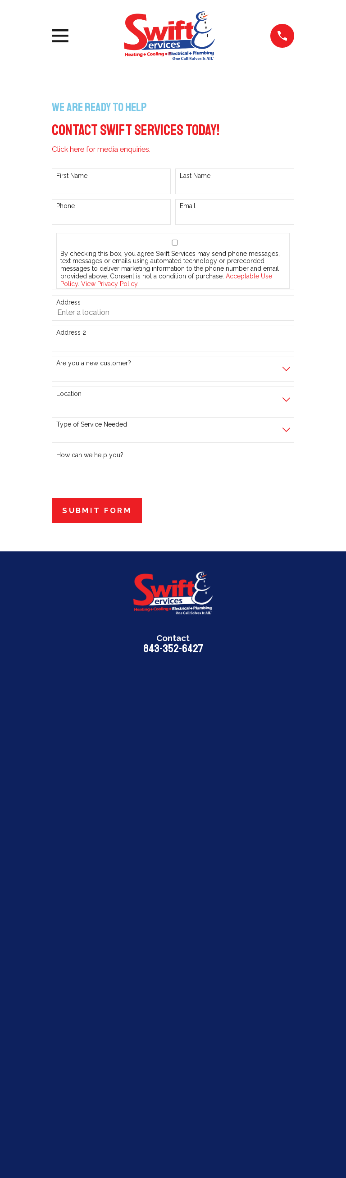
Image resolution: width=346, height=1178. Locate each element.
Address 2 (71, 332)
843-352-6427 (173, 648)
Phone (65, 205)
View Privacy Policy (109, 283)
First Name (71, 175)
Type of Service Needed (91, 424)
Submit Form (97, 510)
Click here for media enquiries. (101, 149)
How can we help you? (89, 455)
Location (69, 393)
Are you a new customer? (93, 363)
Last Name (195, 175)
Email (188, 205)
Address (68, 302)
